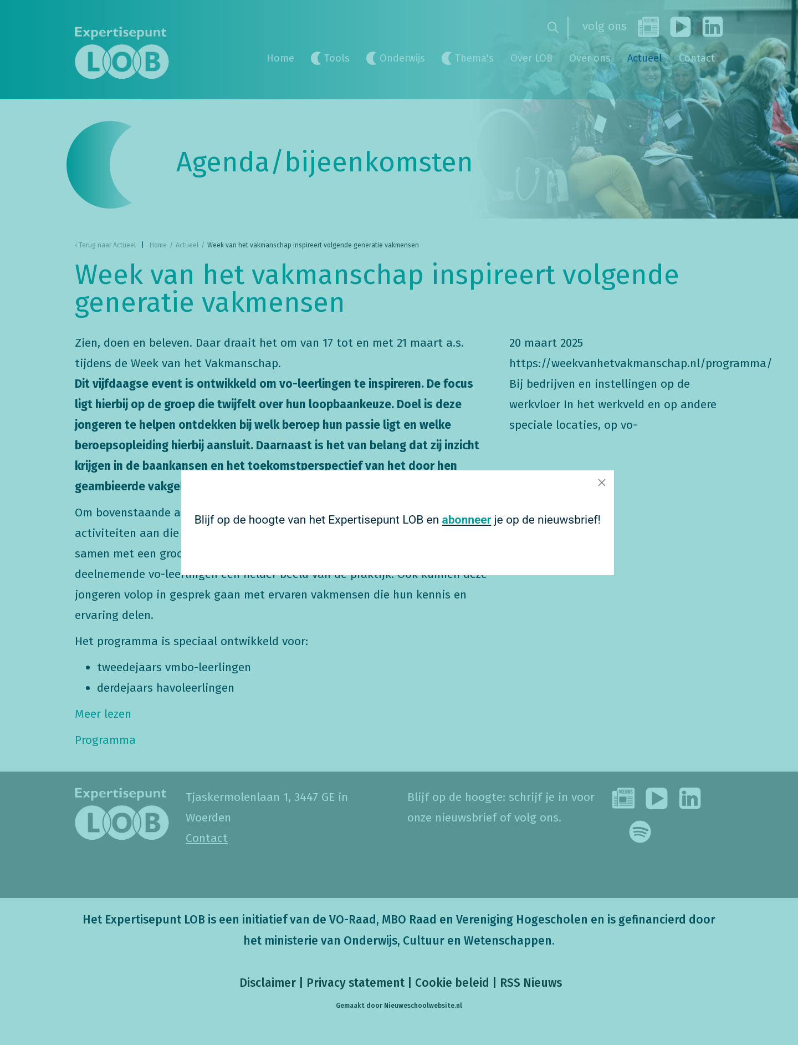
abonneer (460, 520)
